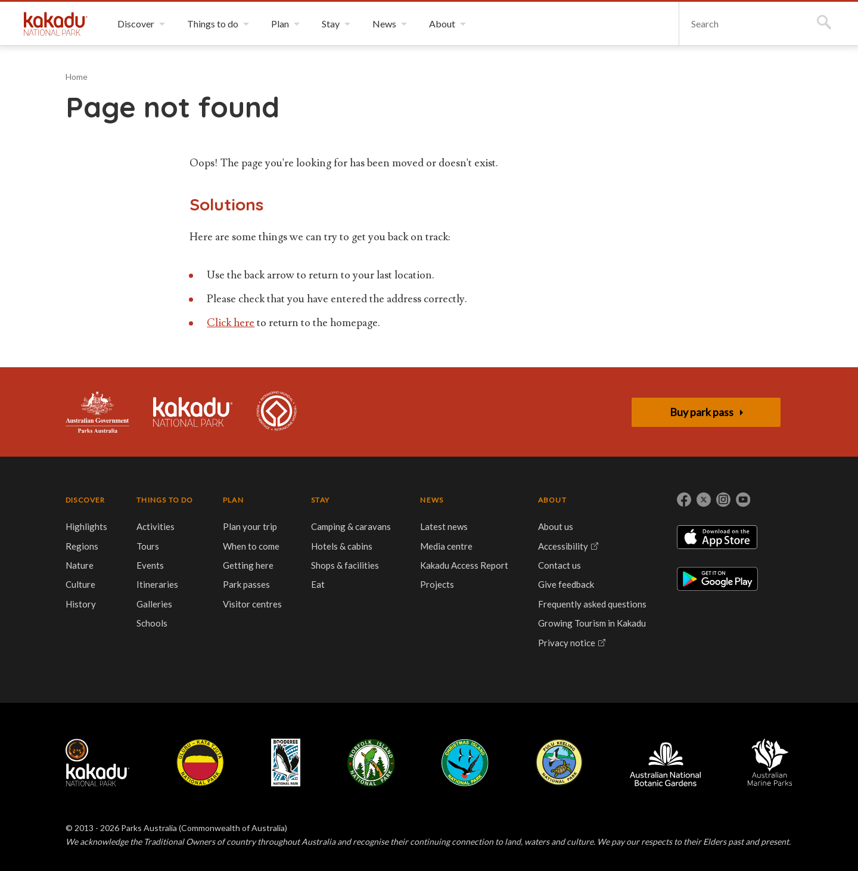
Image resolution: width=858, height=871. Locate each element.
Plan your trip (250, 526)
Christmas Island (465, 762)
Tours (147, 546)
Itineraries (157, 584)
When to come (251, 546)
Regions (82, 546)
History (81, 604)
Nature (80, 565)
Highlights (86, 526)
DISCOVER (85, 499)
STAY (320, 499)
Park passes (246, 584)
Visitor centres (252, 604)
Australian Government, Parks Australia (97, 412)
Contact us (559, 565)
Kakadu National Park (56, 24)
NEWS (431, 499)
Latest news (444, 526)
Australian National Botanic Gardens (665, 762)
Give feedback (566, 584)
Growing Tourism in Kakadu (592, 623)
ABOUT (552, 499)
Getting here (248, 565)
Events (150, 565)
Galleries (154, 604)
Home (77, 77)
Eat (318, 584)
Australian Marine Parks (770, 762)
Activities (155, 526)
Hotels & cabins (341, 546)
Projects (437, 584)
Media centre (446, 546)
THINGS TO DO (164, 499)
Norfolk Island (371, 762)
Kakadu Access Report (464, 565)
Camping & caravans (351, 526)
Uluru (200, 762)
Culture (80, 584)
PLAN (233, 499)
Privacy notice (566, 642)
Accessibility (563, 546)
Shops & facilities (345, 565)
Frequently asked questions (592, 604)
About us (555, 526)
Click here (230, 323)
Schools (151, 623)
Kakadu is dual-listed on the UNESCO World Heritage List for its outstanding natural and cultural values (276, 412)
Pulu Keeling (559, 762)
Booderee (285, 762)
